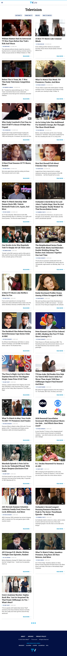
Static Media (25, 639)
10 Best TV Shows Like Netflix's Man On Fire (15, 294)
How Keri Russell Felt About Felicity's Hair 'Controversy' (47, 164)
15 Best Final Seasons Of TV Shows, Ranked (16, 164)
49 (30, 328)
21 (63, 503)
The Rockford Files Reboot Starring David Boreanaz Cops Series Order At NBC (16, 334)
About (23, 636)
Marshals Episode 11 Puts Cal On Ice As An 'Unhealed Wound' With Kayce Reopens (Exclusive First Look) (16, 467)
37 (63, 548)
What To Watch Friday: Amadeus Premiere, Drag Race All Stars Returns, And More (48, 554)
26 (30, 198)
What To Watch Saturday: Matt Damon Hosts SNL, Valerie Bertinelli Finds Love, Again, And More (15, 205)
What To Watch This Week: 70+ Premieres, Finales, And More (48, 80)
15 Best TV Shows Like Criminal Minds (48, 40)
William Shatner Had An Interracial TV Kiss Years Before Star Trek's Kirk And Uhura (16, 41)
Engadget (21, 645)
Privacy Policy (41, 636)
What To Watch (47, 15)
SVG (47, 645)
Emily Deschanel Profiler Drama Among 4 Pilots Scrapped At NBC (48, 294)
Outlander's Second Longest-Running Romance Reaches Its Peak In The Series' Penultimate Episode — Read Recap (48, 511)
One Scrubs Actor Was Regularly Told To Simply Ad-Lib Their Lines (16, 246)
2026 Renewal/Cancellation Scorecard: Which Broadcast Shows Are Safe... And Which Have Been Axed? (50, 422)
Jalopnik (28, 645)
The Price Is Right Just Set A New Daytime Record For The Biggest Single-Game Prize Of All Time (16, 376)
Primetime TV (28, 15)
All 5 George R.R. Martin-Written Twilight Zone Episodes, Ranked (15, 553)
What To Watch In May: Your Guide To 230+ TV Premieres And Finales (16, 419)
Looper (35, 645)
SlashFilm (41, 645)
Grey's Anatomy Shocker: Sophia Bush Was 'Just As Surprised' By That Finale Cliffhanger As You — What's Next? (15, 598)
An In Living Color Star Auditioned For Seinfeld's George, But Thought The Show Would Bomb (49, 124)
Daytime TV (18, 15)
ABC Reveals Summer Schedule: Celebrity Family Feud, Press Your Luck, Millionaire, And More (16, 509)
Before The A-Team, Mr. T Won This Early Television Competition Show (16, 82)
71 (63, 289)
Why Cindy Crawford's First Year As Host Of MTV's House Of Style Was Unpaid (16, 124)
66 (63, 460)
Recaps (37, 15)
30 (30, 591)
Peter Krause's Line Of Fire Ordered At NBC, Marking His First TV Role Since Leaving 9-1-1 (50, 334)
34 (63, 370)
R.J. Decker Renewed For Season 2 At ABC (49, 464)
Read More (26, 56)
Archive (30, 636)
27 (30, 159)
